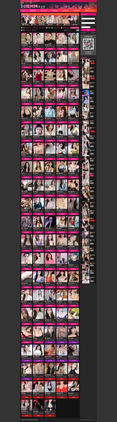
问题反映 (76, 10)
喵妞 (92, 270)
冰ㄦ (59, 24)
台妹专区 (34, 30)
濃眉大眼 (67, 24)
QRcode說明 (88, 53)
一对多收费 (34, 27)
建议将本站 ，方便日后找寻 (30, 1)
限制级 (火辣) (75, 27)
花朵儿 (93, 195)
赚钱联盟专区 (89, 10)
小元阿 (34, 24)
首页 (23, 10)
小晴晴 (93, 263)
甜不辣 (93, 225)
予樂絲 (93, 61)
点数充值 (33, 10)
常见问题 (65, 10)
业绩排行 (28, 27)
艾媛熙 (93, 76)
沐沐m (92, 173)
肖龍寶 (75, 24)
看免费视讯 (26, 48)
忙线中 (38, 379)
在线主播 (28, 30)
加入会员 (83, 32)
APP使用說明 (88, 52)
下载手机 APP (88, 36)
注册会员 (55, 10)
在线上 (91, 175)
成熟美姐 (42, 24)
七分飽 (93, 106)
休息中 (91, 71)
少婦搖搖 (26, 24)
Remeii (93, 158)
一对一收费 (41, 27)
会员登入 (44, 10)
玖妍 (92, 91)
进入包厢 (50, 342)
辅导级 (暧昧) (66, 27)
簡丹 (92, 180)
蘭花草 (93, 210)
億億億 (50, 24)
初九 (92, 248)
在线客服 (35, 419)
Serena (93, 136)
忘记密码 (93, 32)
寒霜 (92, 121)
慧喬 (92, 218)
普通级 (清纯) (56, 27)
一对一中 (92, 63)
